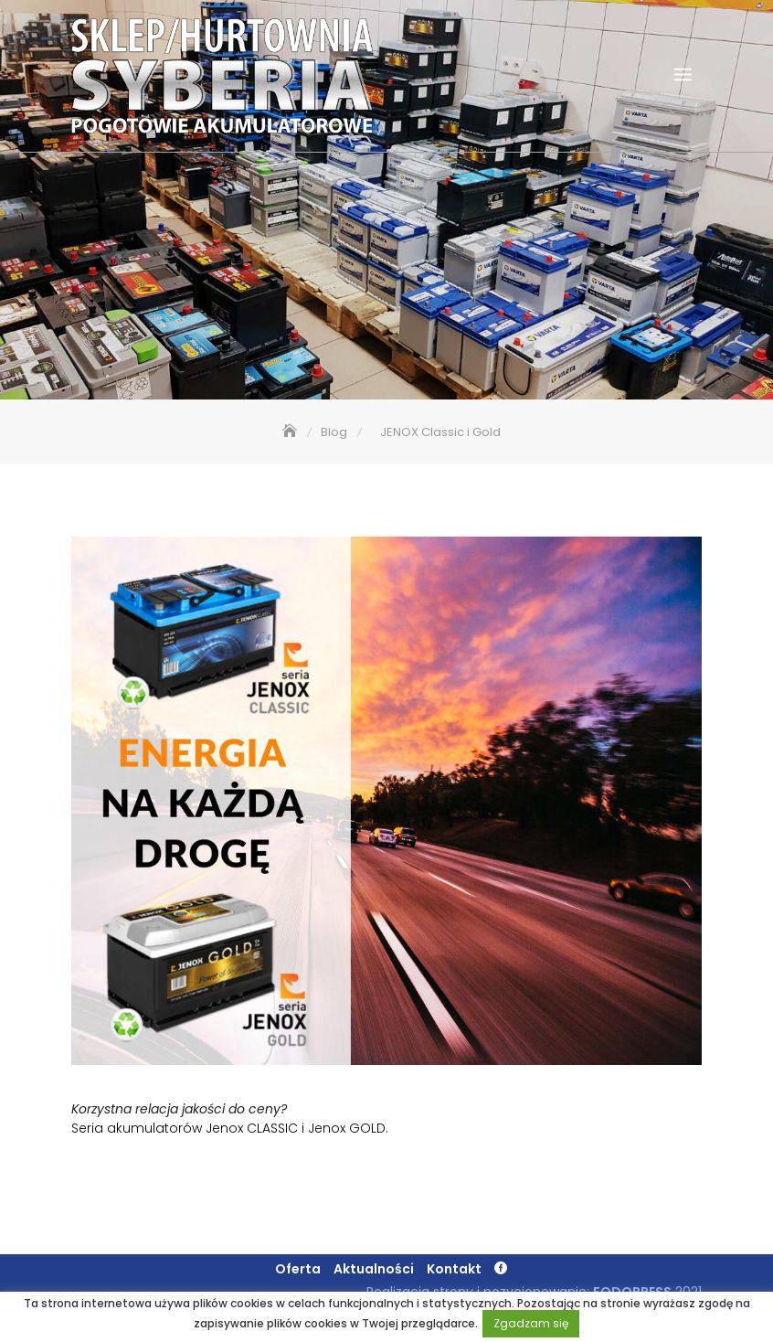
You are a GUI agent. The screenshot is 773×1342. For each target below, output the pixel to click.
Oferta (298, 1269)
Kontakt (454, 1269)
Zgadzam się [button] (530, 1323)
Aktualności (374, 1269)
